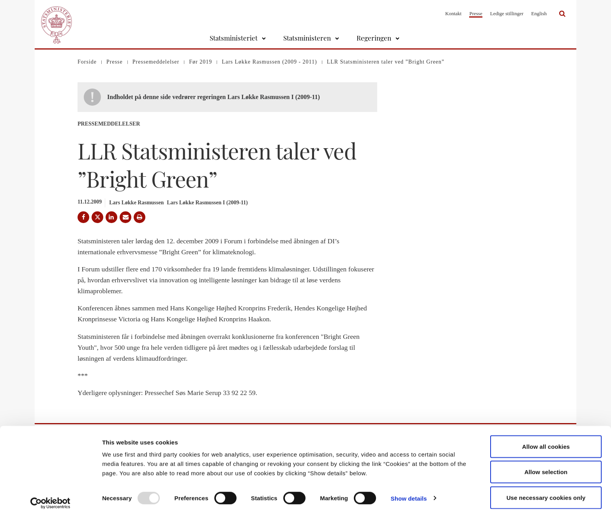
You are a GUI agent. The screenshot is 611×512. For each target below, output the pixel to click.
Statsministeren (307, 38)
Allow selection (546, 465)
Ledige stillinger (507, 13)
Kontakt (453, 13)
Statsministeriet (234, 38)
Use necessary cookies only (546, 491)
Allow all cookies (546, 440)
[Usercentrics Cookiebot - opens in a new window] (50, 497)
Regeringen (374, 38)
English (539, 13)
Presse (475, 13)
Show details (409, 492)
